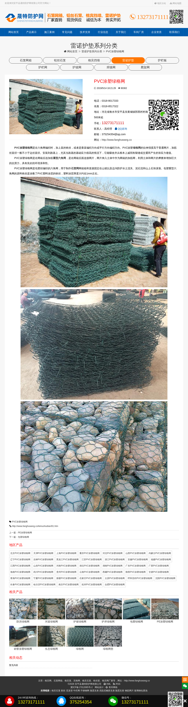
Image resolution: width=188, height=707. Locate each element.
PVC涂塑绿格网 (20, 521)
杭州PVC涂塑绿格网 (92, 584)
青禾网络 (111, 687)
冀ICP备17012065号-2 (81, 687)
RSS (116, 684)
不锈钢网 (84, 690)
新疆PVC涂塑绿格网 (66, 578)
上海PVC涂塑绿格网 (66, 553)
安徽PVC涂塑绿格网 (138, 559)
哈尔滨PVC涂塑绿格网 (44, 584)
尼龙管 (69, 690)
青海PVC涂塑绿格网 (20, 578)
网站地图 (175, 3)
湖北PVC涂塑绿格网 (89, 565)
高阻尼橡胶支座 (107, 690)
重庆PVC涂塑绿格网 (89, 553)
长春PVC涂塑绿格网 (20, 584)
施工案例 (49, 32)
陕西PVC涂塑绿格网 (136, 572)
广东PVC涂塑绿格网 (136, 565)
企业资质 (156, 32)
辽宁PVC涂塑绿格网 (20, 559)
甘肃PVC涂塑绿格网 (159, 572)
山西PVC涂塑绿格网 (136, 553)
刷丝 (63, 690)
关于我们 (121, 32)
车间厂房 (138, 32)
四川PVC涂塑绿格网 (43, 572)
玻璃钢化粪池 (140, 690)
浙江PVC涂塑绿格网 (115, 559)
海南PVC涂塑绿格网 (20, 572)
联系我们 (174, 32)
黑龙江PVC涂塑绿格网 (67, 559)
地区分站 (160, 3)
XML (107, 684)
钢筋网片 (129, 690)
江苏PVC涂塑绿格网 (92, 559)
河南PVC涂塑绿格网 (66, 565)
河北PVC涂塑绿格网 (113, 553)
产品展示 (31, 32)
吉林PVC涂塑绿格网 (43, 559)
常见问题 (67, 32)
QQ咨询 (121, 128)
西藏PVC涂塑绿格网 (113, 572)
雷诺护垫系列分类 (92, 51)
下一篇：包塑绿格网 (19, 537)
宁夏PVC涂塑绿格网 (43, 578)
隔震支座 (94, 690)
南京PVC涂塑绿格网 (69, 584)
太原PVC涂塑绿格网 (115, 578)
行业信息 (103, 32)
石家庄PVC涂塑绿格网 (90, 578)
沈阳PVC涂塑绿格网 (165, 578)
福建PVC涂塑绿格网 (161, 559)
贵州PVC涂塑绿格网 (66, 572)
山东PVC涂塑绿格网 (43, 565)
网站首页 (13, 32)
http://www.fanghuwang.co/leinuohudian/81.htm (35, 526)
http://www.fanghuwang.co (117, 139)
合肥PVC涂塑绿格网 (115, 584)
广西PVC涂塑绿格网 (159, 565)
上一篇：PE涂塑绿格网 (20, 532)
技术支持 (85, 32)
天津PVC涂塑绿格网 (43, 553)
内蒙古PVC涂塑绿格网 (160, 553)
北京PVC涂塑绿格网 (20, 553)
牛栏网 (76, 690)
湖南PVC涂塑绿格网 (113, 565)
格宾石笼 (56, 690)
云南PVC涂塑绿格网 (89, 572)
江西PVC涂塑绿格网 (20, 565)
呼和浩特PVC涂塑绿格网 (140, 578)
